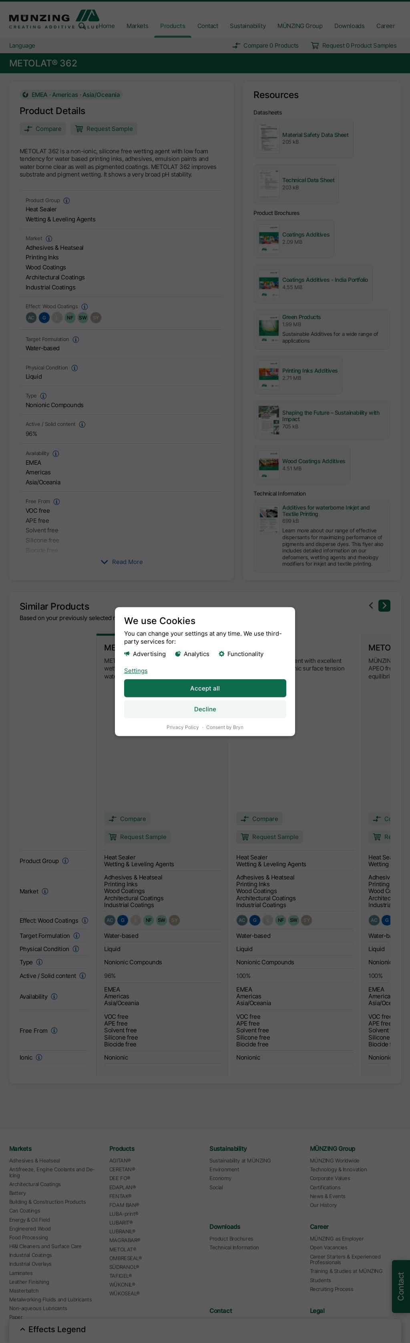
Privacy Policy (183, 727)
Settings (136, 670)
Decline (205, 709)
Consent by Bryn (224, 727)
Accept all (205, 688)
